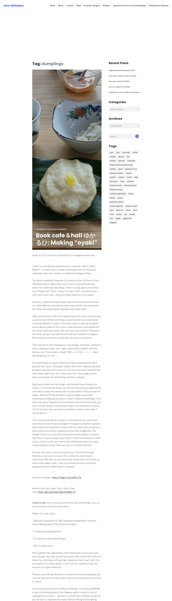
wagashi (113, 222)
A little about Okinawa (158, 5)
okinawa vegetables (118, 193)
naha (136, 177)
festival (113, 160)
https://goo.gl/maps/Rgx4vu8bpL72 (57, 491)
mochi (129, 177)
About (61, 5)
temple (132, 214)
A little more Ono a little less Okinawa (124, 92)
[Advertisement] (86, 29)
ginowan (121, 160)
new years (114, 181)
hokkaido (131, 160)
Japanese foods (44, 229)
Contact (70, 5)
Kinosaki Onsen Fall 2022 (119, 81)
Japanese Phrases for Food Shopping (129, 5)
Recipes (106, 5)
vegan (118, 218)
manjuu (129, 173)
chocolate (126, 152)
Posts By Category (91, 5)
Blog (79, 5)
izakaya (113, 169)
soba (112, 214)
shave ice (119, 210)
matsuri (121, 177)
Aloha (52, 5)
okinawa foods (116, 185)
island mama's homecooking (121, 165)
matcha (113, 177)
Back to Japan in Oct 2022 (119, 87)
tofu (111, 218)
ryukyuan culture (116, 202)
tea (125, 214)
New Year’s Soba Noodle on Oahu (122, 76)
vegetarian (127, 218)
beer (111, 152)
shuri (135, 210)
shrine (128, 210)
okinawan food (130, 185)
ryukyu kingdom (116, 206)
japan (120, 169)
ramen (112, 198)
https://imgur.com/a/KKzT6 (66, 477)
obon (122, 181)
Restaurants (60, 229)
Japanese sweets (116, 173)
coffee (135, 152)
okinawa (130, 181)
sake (111, 210)
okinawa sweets (116, 189)
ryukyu (120, 198)
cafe (117, 152)
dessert (121, 156)
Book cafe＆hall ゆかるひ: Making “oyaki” (66, 239)
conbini (113, 156)
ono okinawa (14, 5)
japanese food (131, 169)
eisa (128, 156)
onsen (130, 193)
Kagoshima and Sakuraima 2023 (122, 70)
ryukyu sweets (131, 206)
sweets (119, 214)
